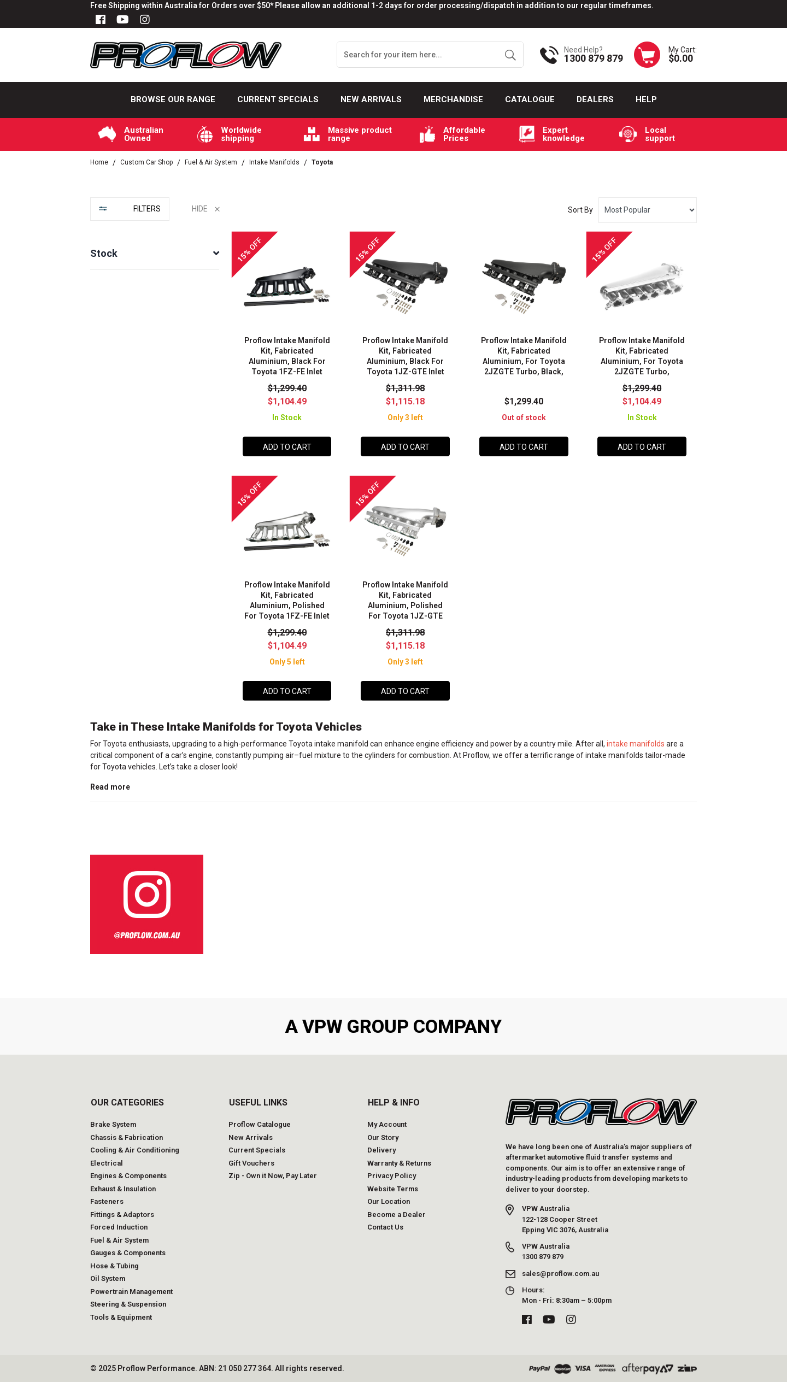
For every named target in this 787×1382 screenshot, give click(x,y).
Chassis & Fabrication (126, 1137)
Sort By (580, 209)
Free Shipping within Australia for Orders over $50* (181, 5)
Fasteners (107, 1201)
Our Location (388, 1201)
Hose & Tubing (114, 1266)
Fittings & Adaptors (122, 1214)
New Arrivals (371, 99)
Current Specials (278, 99)
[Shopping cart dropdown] (665, 55)
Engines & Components (128, 1176)
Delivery (381, 1150)
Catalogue (530, 99)
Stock (104, 253)
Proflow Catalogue (259, 1124)
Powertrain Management (131, 1291)
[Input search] (417, 54)
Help (646, 99)
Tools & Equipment (121, 1317)
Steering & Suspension (128, 1304)
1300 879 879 (593, 58)
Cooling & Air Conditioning (134, 1150)
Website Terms (392, 1189)
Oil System (107, 1278)
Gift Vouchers (251, 1163)
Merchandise (453, 99)
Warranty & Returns (399, 1163)
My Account (387, 1124)
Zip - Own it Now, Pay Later (272, 1176)
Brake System (113, 1124)
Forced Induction (119, 1227)
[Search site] (510, 54)
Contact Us (385, 1227)
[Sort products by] (647, 210)
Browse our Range (173, 99)
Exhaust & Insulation (123, 1189)
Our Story (382, 1137)
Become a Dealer (396, 1214)
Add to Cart (287, 447)
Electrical (106, 1163)
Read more (110, 787)
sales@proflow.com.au (560, 1273)
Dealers (595, 99)
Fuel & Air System (119, 1240)
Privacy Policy (391, 1176)
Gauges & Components (128, 1253)
